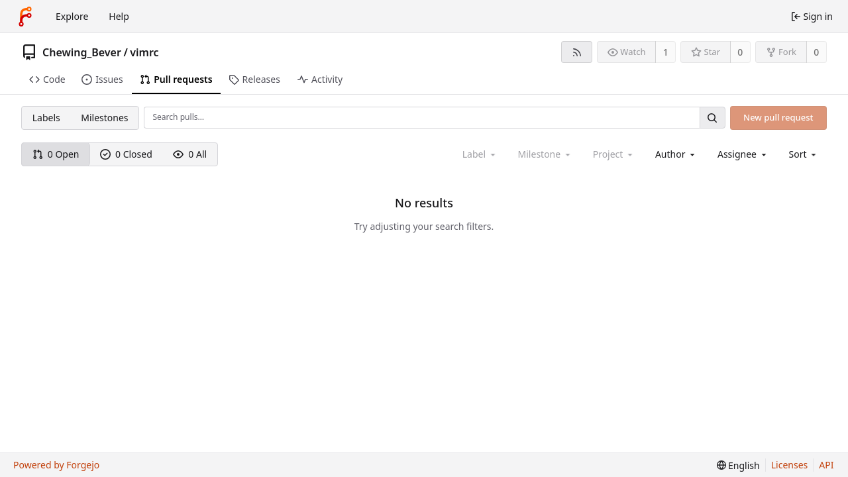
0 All (190, 154)
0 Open (56, 154)
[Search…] (712, 118)
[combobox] (676, 154)
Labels (46, 117)
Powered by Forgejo (56, 464)
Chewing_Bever (81, 52)
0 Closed (126, 154)
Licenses (789, 464)
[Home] (25, 16)
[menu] (803, 154)
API (826, 464)
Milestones (104, 117)
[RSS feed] (576, 52)
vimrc (144, 52)
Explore (72, 16)
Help (119, 16)
